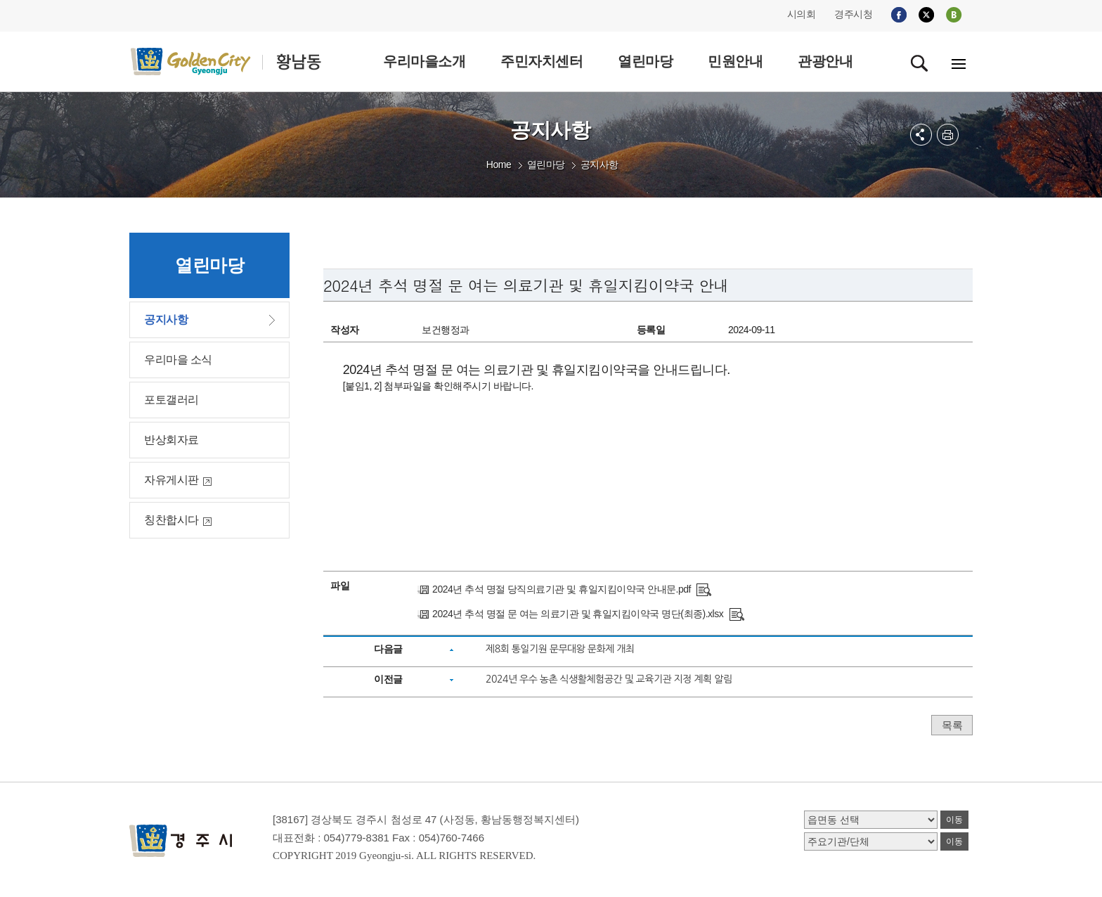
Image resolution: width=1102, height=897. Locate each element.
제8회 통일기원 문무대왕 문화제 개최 (560, 649)
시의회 (801, 14)
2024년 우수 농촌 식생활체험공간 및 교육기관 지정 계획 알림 (609, 679)
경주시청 (853, 14)
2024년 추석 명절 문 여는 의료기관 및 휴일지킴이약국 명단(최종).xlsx (577, 613)
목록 (952, 725)
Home (498, 164)
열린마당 (546, 164)
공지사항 (599, 164)
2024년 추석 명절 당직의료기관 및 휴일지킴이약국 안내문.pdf (561, 589)
